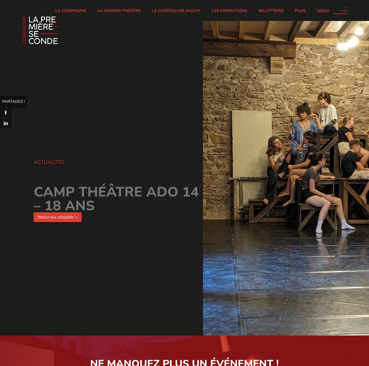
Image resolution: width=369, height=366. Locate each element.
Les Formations (230, 11)
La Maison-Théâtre (119, 11)
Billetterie (271, 11)
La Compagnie (70, 11)
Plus (300, 11)
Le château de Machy (176, 11)
